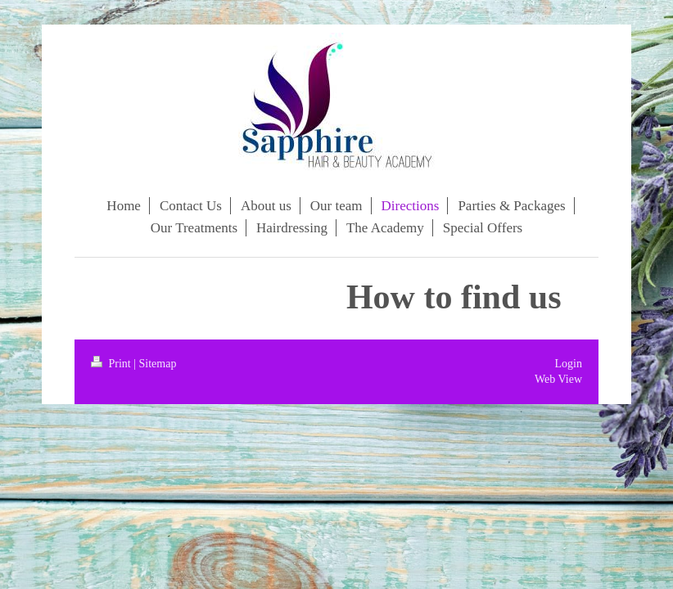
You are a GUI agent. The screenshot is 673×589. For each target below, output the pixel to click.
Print (112, 363)
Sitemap (158, 363)
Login (568, 363)
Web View (558, 379)
